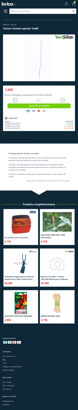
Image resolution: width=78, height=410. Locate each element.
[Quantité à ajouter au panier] (39, 100)
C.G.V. (4, 363)
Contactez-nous (8, 401)
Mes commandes (9, 386)
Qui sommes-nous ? (9, 356)
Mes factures (7, 389)
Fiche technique (26, 139)
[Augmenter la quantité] (63, 100)
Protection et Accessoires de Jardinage (58, 20)
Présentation (9, 139)
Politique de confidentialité (12, 367)
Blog (4, 360)
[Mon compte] (66, 4)
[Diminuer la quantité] (15, 100)
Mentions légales (9, 370)
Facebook (6, 405)
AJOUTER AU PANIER (39, 105)
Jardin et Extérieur (9, 20)
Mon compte (7, 382)
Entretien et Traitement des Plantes (30, 20)
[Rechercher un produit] (40, 11)
